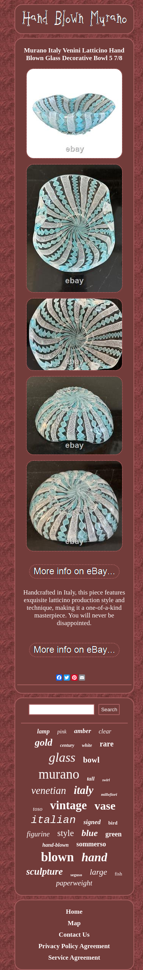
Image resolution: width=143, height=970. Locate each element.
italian (53, 820)
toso (37, 809)
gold (43, 742)
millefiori (109, 794)
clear (105, 731)
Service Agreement (74, 957)
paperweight (74, 883)
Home (74, 911)
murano (59, 774)
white (87, 745)
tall (91, 779)
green (113, 834)
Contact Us (74, 934)
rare (106, 744)
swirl (106, 780)
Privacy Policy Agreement (74, 946)
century (67, 745)
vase (105, 805)
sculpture (44, 871)
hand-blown (55, 845)
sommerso (91, 844)
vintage (68, 805)
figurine (38, 834)
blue (90, 833)
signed (92, 822)
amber (82, 731)
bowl (91, 759)
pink (61, 732)
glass (62, 757)
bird (112, 823)
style (65, 833)
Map (73, 923)
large (98, 872)
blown (57, 857)
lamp (43, 731)
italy (83, 790)
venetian (48, 790)
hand (95, 857)
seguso (76, 874)
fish (118, 874)
